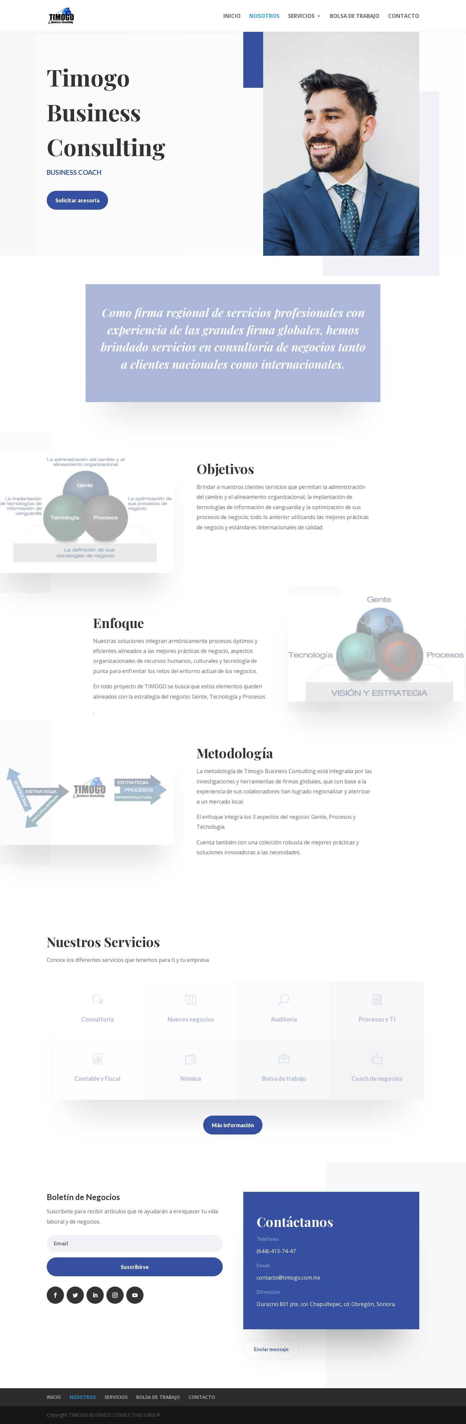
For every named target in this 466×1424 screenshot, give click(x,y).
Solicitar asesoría (77, 200)
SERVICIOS (301, 17)
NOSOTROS (264, 17)
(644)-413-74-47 (276, 1251)
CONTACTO (403, 17)
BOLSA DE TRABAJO (354, 17)
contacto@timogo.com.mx (288, 1277)
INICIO (232, 17)
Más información (233, 1125)
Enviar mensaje (271, 1349)
